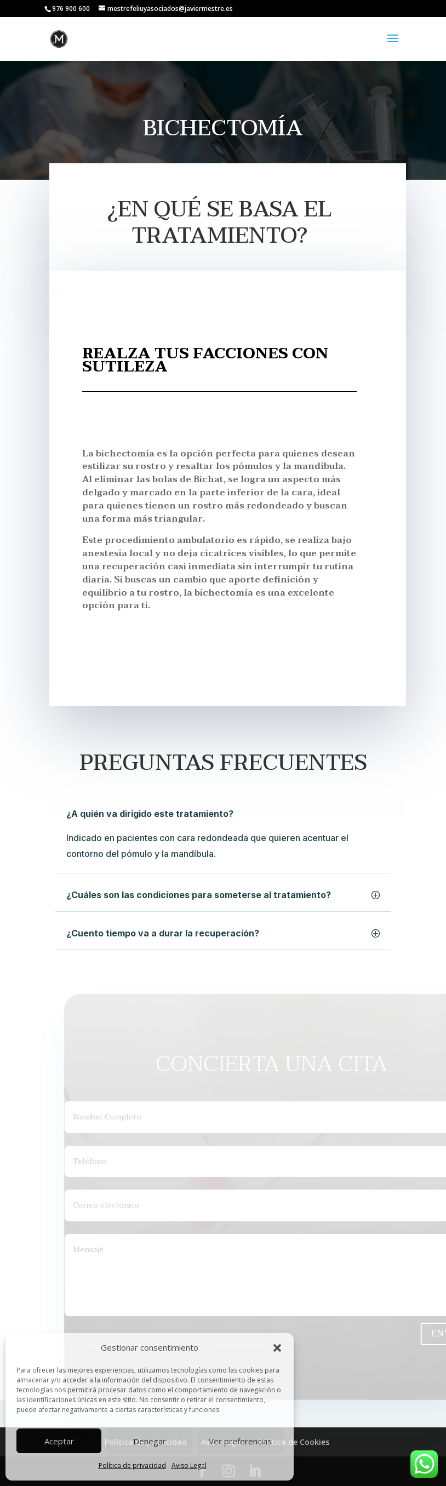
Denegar (149, 1441)
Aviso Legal (189, 1465)
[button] (277, 1347)
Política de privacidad (132, 1465)
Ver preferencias (240, 1441)
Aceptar (59, 1441)
